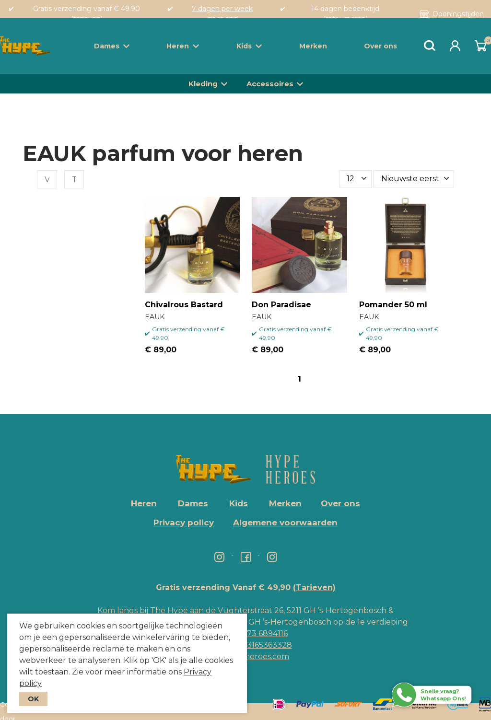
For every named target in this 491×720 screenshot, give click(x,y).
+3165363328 (266, 645)
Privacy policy (183, 522)
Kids (249, 46)
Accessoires (269, 83)
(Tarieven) (314, 587)
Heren (182, 46)
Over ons (380, 46)
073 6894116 (265, 633)
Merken (313, 46)
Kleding (203, 83)
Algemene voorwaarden (285, 522)
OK (33, 699)
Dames (111, 46)
